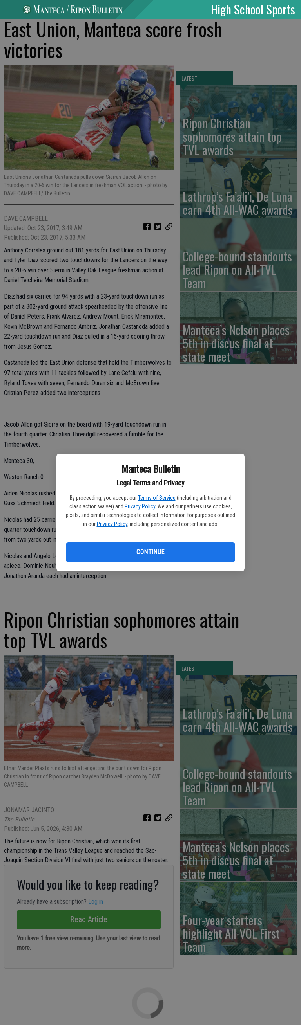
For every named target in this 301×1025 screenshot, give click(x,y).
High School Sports (253, 9)
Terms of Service (157, 498)
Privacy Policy (140, 506)
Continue (150, 552)
